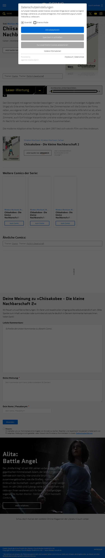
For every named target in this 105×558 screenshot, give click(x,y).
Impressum (69, 57)
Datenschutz (79, 57)
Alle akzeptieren (52, 29)
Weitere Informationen (52, 51)
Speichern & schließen (52, 37)
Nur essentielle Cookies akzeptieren (52, 45)
